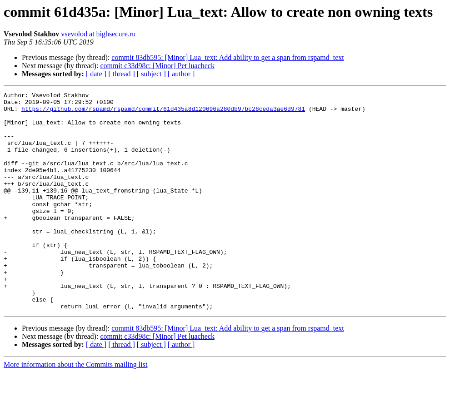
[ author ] (181, 74)
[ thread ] (121, 74)
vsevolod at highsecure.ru (98, 34)
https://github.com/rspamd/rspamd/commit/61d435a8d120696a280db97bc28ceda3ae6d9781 (163, 113)
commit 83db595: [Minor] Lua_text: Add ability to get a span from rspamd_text (227, 57)
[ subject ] (151, 74)
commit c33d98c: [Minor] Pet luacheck (157, 65)
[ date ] (96, 74)
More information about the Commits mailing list (75, 408)
